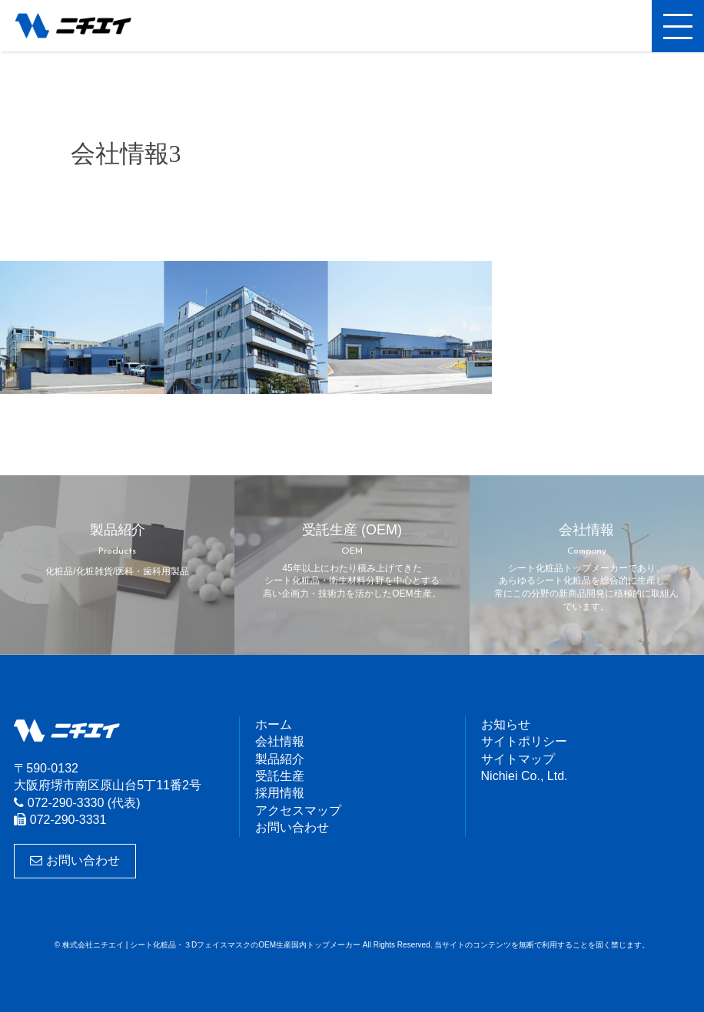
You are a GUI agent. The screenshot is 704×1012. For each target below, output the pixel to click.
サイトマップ (518, 759)
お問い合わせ (74, 860)
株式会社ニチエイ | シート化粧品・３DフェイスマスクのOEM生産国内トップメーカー (88, 27)
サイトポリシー (524, 741)
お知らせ (505, 724)
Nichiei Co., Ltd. (524, 775)
